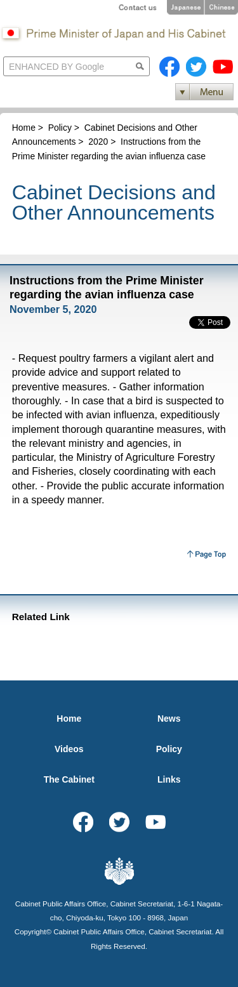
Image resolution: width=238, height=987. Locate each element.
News (169, 718)
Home (24, 128)
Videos (69, 749)
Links (169, 779)
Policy (60, 128)
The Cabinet (69, 779)
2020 (98, 141)
